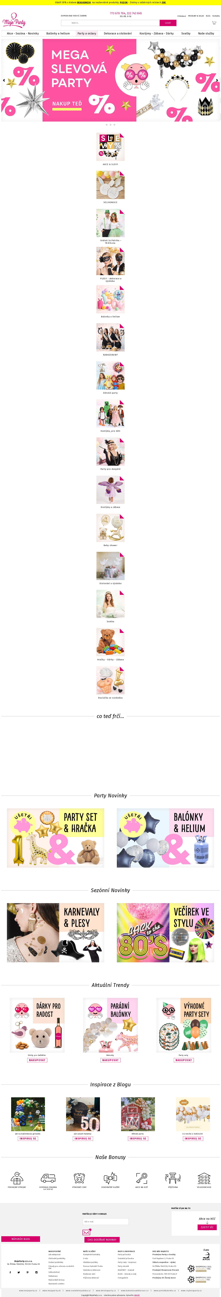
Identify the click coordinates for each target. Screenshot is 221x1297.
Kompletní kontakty (91, 1254)
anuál (132, 1270)
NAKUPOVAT (37, 1060)
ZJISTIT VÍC (207, 1227)
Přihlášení (182, 16)
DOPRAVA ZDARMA (48, 1178)
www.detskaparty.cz (106, 1291)
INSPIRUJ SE (28, 1138)
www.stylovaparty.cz (191, 1291)
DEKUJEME (82, 2)
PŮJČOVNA (173, 1178)
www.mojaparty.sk (52, 1291)
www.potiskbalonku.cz (165, 1291)
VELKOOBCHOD (204, 1178)
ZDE (164, 2)
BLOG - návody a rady (127, 1274)
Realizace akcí (89, 1274)
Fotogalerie (123, 1278)
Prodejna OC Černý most (164, 1278)
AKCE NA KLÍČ (141, 1178)
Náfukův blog (21, 1239)
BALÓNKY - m (124, 1270)
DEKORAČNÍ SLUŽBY (110, 1178)
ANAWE (137, 1295)
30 (89, 2)
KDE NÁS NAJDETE (161, 1251)
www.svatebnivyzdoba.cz (78, 1291)
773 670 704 (117, 13)
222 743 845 (134, 13)
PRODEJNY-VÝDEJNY (17, 1178)
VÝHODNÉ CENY (79, 1178)
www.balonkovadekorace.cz (135, 1291)
